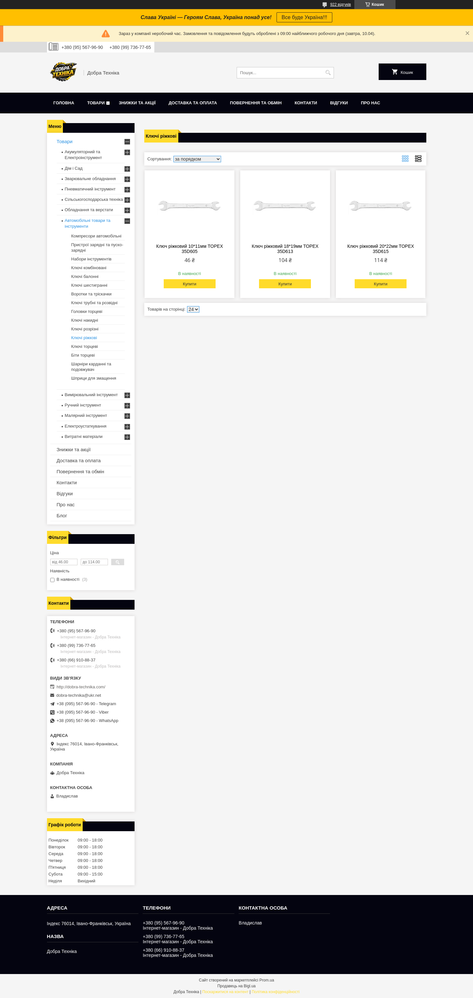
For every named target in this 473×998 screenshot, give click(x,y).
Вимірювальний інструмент (91, 394)
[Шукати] (328, 72)
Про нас (370, 102)
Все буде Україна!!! (304, 17)
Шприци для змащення (93, 378)
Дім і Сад (74, 168)
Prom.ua (266, 980)
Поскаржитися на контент (225, 992)
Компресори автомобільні (96, 236)
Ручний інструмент (83, 405)
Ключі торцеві (84, 346)
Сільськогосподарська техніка (94, 199)
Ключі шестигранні (89, 285)
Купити (189, 283)
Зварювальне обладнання (90, 178)
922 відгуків (340, 4)
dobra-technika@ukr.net (78, 695)
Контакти (306, 102)
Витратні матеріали (84, 436)
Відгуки (339, 102)
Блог (62, 515)
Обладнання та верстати (89, 209)
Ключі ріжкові (84, 337)
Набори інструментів (91, 259)
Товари (96, 102)
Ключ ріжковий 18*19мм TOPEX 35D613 (285, 249)
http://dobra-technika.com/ (81, 686)
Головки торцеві (86, 311)
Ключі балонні (85, 276)
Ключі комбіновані (89, 267)
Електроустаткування (86, 426)
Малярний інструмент (86, 415)
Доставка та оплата (193, 102)
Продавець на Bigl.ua (236, 986)
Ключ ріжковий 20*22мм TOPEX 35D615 (380, 249)
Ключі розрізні (85, 329)
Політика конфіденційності (276, 992)
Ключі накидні (84, 320)
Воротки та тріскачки (91, 294)
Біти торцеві (83, 355)
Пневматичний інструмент (90, 189)
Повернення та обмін (255, 102)
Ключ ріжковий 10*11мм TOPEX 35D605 (189, 249)
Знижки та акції (137, 102)
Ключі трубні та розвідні (94, 302)
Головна (63, 102)
